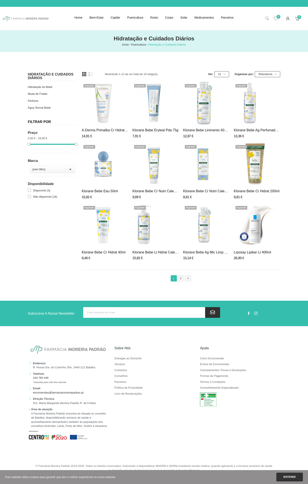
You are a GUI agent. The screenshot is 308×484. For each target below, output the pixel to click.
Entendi (289, 476)
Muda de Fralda (37, 93)
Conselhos (120, 375)
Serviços (119, 364)
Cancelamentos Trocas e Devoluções (223, 370)
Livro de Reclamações (128, 393)
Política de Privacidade (128, 387)
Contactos (120, 370)
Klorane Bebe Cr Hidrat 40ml (104, 252)
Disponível (41, 190)
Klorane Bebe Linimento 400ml (206, 130)
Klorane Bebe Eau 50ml (100, 191)
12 (221, 74)
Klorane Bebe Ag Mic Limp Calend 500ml (206, 252)
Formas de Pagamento (214, 375)
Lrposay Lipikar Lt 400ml (252, 252)
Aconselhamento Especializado (219, 387)
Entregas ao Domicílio (128, 358)
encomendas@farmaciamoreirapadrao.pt (58, 392)
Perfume (33, 100)
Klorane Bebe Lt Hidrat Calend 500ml (155, 252)
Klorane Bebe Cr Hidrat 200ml (256, 191)
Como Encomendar (212, 358)
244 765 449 (40, 377)
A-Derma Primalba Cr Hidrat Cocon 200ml (105, 130)
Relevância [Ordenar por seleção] (268, 74)
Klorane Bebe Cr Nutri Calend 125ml (155, 191)
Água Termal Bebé (39, 107)
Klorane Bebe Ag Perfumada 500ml (257, 130)
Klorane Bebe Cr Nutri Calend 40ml (206, 191)
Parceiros (120, 381)
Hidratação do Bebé (40, 87)
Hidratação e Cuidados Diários (50, 76)
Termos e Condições (212, 381)
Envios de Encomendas (214, 364)
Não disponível (45, 196)
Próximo (188, 278)
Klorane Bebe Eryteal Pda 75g (155, 130)
